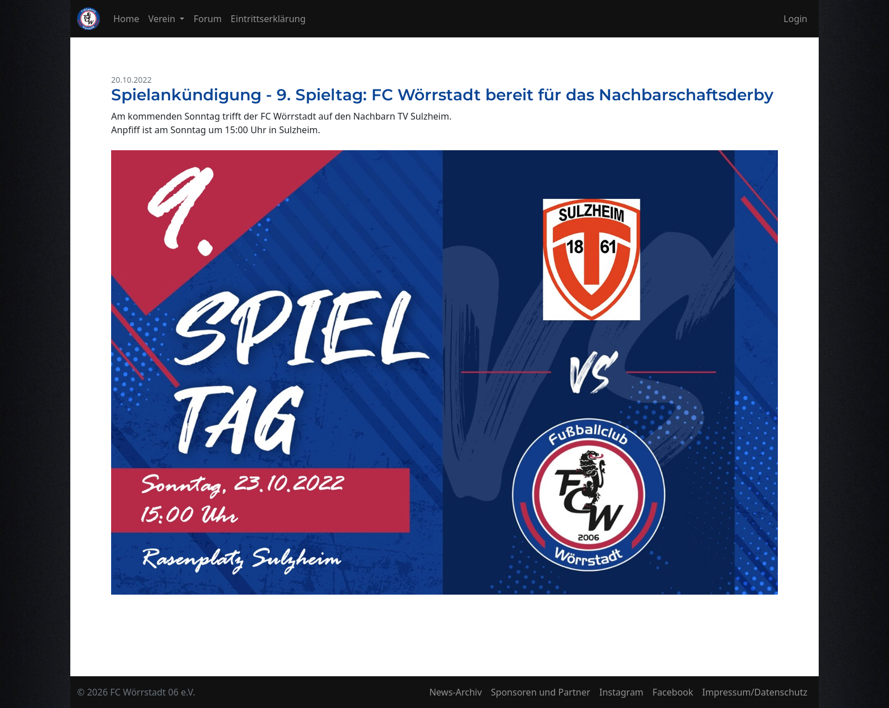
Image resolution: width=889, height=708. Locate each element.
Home (126, 18)
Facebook (673, 692)
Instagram (621, 692)
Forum (207, 18)
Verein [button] (163, 18)
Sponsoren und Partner (540, 692)
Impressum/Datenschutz (754, 692)
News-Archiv (455, 692)
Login (795, 18)
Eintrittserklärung (268, 18)
